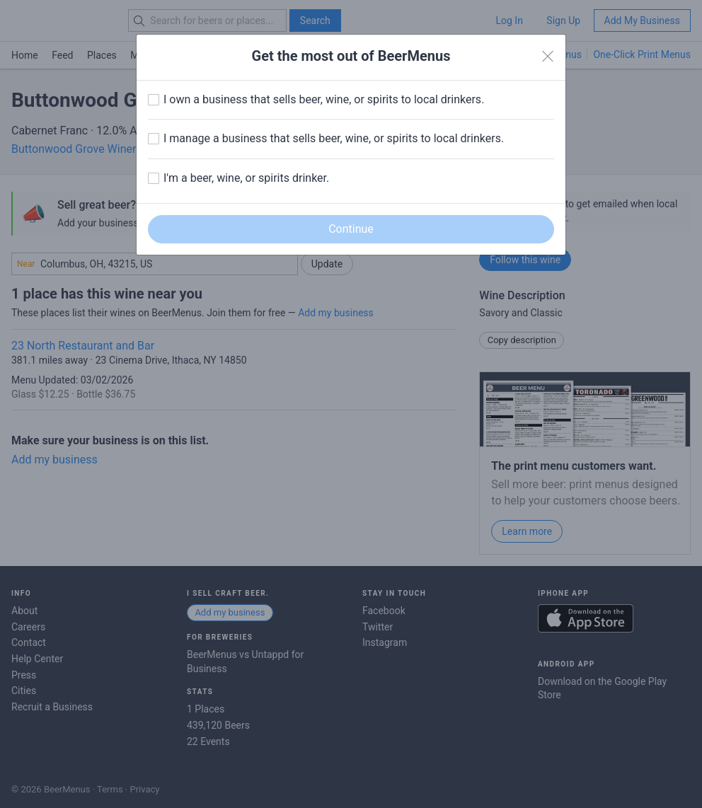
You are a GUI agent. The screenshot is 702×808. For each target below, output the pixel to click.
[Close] (547, 57)
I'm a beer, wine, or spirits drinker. (246, 178)
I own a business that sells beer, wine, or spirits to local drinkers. (323, 99)
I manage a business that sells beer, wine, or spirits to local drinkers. (333, 138)
